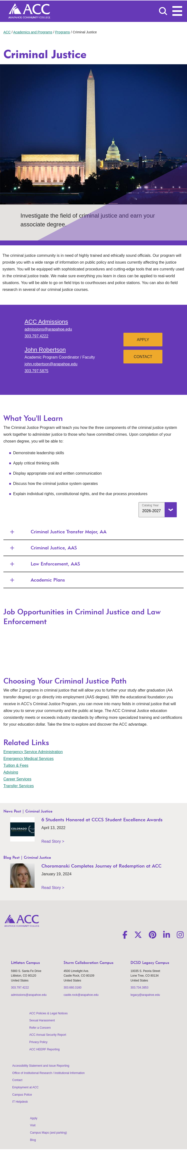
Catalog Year (150, 505)
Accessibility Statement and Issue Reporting (40, 1065)
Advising (10, 772)
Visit (32, 1125)
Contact (143, 357)
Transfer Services (18, 786)
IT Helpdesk (20, 1101)
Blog (33, 1140)
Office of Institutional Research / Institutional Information (48, 1073)
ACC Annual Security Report (47, 1034)
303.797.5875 (36, 371)
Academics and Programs (32, 32)
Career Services (17, 779)
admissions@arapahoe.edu (48, 329)
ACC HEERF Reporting (44, 1049)
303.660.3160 (72, 987)
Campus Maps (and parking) (48, 1132)
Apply (143, 340)
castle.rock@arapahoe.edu (81, 995)
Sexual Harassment (42, 1020)
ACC (7, 32)
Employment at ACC (25, 1087)
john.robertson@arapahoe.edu (51, 364)
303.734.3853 (139, 987)
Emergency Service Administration (33, 752)
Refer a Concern (40, 1027)
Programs (62, 32)
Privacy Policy (38, 1042)
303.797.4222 (36, 336)
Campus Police (22, 1094)
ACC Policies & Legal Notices (48, 1013)
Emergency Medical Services (28, 759)
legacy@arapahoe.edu (145, 995)
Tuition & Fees (15, 765)
